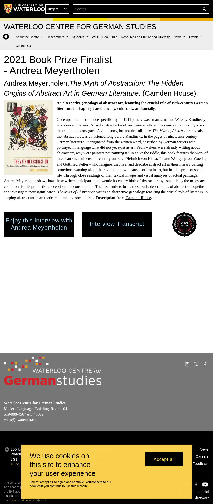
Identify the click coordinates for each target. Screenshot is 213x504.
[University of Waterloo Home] (24, 9)
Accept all (164, 459)
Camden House (138, 198)
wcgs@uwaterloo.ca (20, 420)
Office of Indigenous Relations (27, 500)
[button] (169, 9)
